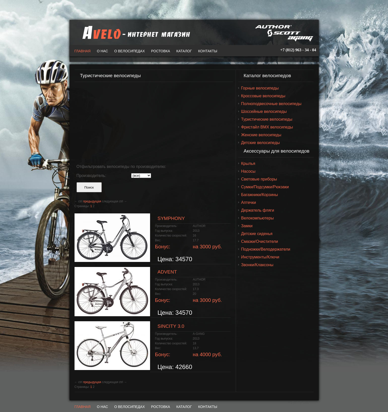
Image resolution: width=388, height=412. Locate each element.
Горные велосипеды (260, 88)
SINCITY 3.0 (171, 326)
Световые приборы (259, 179)
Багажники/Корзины (259, 195)
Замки (247, 226)
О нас (102, 51)
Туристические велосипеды (266, 119)
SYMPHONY (171, 218)
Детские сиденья (257, 234)
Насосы (248, 171)
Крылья (248, 163)
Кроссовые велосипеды (263, 96)
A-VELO (135, 32)
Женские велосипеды (261, 135)
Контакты (207, 51)
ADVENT (167, 271)
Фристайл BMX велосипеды (267, 127)
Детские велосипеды (260, 143)
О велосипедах (129, 51)
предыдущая (92, 201)
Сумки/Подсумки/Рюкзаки (265, 187)
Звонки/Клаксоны (257, 265)
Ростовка (160, 51)
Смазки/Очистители (259, 241)
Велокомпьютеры (257, 218)
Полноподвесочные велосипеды (271, 104)
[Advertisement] (154, 121)
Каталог (184, 51)
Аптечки (248, 202)
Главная (83, 51)
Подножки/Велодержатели (265, 249)
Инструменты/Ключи (260, 257)
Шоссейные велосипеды (264, 111)
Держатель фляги (257, 210)
